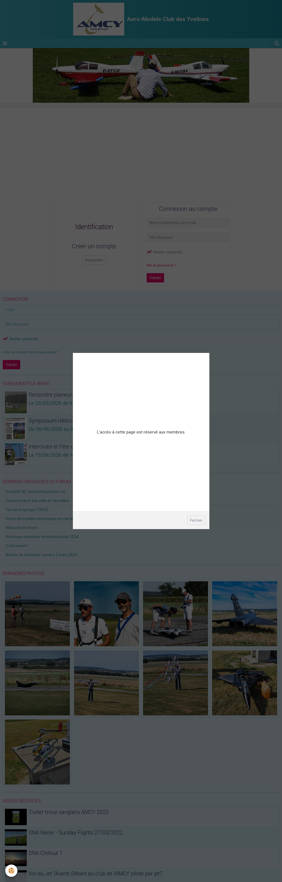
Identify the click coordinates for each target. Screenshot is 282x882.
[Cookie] (11, 871)
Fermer (196, 520)
